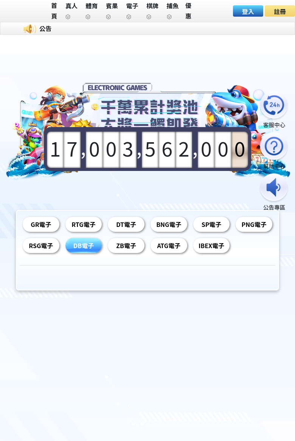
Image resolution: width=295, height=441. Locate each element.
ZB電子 (126, 245)
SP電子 (212, 224)
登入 (248, 11)
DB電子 (83, 245)
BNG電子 (168, 224)
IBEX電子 (211, 245)
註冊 (280, 11)
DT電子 (126, 224)
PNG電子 (254, 224)
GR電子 (41, 224)
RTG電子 (83, 224)
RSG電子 (41, 245)
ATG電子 (168, 245)
